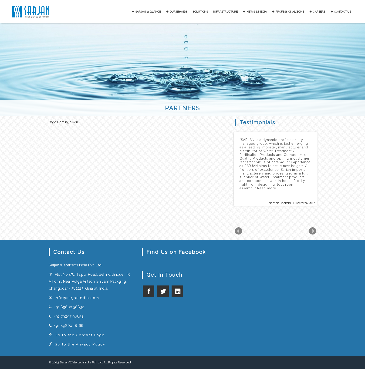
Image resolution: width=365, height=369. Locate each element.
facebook (148, 291)
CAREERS (319, 11)
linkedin (177, 291)
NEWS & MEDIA (257, 11)
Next (312, 231)
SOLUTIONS (200, 11)
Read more (266, 188)
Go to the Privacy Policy (80, 344)
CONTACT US (342, 11)
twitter (163, 291)
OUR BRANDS (178, 11)
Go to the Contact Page (80, 335)
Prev (238, 231)
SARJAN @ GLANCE (148, 11)
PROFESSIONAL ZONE (290, 11)
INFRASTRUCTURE (225, 11)
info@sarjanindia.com (77, 298)
